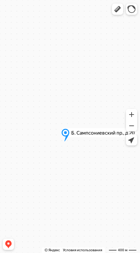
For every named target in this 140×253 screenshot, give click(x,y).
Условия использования (82, 250)
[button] (117, 9)
